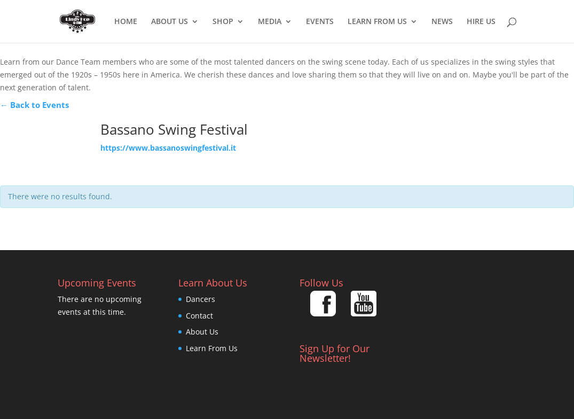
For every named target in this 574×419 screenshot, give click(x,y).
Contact (199, 316)
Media (269, 22)
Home (125, 22)
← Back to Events (34, 104)
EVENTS (320, 22)
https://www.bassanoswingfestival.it (168, 148)
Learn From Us (377, 22)
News (442, 22)
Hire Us (481, 22)
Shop (223, 22)
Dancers (200, 299)
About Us (169, 22)
